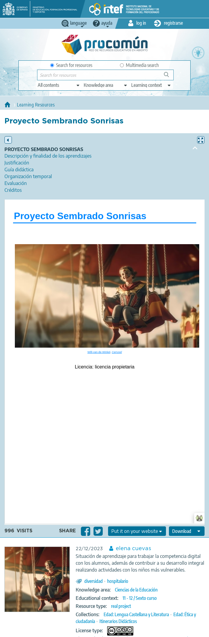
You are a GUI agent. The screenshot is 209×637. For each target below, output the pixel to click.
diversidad (93, 581)
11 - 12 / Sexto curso (140, 598)
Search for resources (71, 65)
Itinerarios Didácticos (118, 621)
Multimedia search (139, 65)
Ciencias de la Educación (136, 590)
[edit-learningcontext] (151, 85)
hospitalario (117, 581)
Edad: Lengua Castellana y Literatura (136, 614)
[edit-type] (59, 85)
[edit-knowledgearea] (105, 85)
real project (121, 606)
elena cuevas (133, 548)
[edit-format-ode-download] (187, 531)
